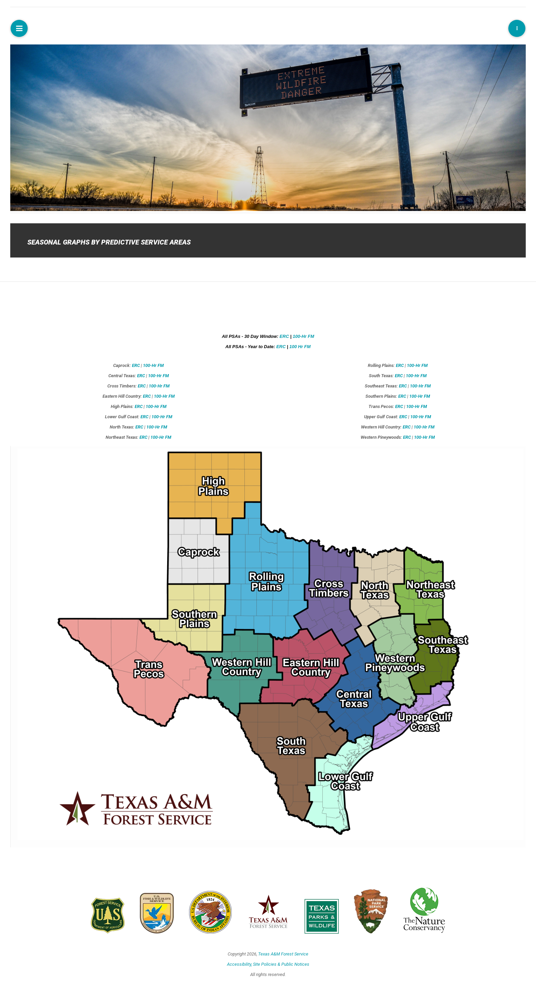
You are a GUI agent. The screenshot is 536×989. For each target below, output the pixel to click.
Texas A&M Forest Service (283, 954)
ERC (284, 336)
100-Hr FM (303, 336)
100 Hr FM (300, 346)
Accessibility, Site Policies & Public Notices (268, 964)
